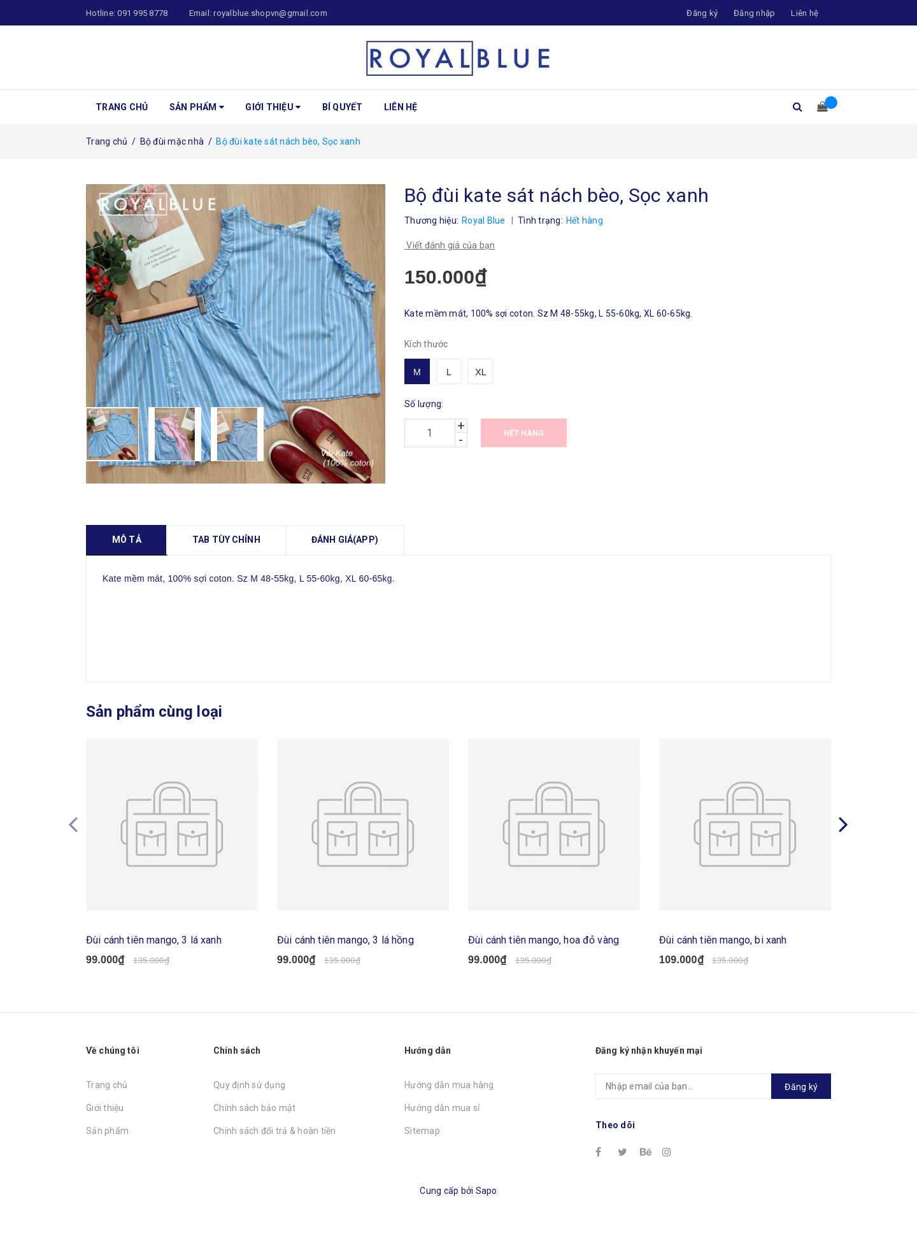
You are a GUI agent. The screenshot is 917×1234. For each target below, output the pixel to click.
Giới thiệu (273, 107)
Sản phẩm (197, 107)
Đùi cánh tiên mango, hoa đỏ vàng (543, 940)
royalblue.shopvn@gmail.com (270, 13)
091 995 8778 (142, 13)
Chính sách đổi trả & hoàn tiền (274, 1131)
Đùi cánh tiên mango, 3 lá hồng (345, 940)
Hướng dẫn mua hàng (449, 1085)
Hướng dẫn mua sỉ (442, 1108)
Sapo (486, 1191)
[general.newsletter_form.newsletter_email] (713, 1086)
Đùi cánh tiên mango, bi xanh (722, 940)
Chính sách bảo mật (254, 1108)
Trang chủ (122, 107)
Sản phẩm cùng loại (154, 712)
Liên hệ (804, 13)
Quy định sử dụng (249, 1085)
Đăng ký (801, 1087)
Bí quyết (342, 107)
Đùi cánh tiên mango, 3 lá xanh (154, 940)
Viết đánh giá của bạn (449, 245)
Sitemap (422, 1131)
